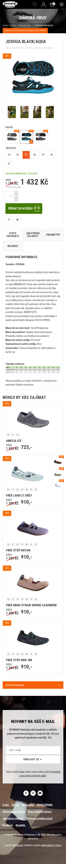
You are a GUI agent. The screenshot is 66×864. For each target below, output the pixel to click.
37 (26, 154)
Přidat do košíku (24, 208)
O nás (6, 804)
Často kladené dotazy (40, 811)
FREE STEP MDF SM (19, 660)
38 (34, 154)
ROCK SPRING (45, 804)
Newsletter (28, 804)
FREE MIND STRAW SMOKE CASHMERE (31, 605)
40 (51, 154)
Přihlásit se (33, 759)
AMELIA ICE (13, 441)
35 (9, 154)
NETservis (18, 845)
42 (17, 435)
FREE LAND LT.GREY (19, 495)
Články (15, 804)
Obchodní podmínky (14, 811)
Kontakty (20, 825)
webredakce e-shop (51, 845)
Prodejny (8, 825)
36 (17, 154)
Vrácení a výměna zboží (39, 818)
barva (9, 127)
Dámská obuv (25, 25)
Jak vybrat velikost (13, 818)
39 (43, 154)
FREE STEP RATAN (18, 550)
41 (9, 163)
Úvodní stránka (9, 25)
